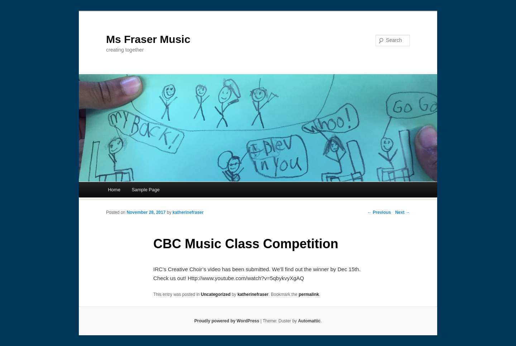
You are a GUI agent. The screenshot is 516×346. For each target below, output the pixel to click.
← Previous (379, 212)
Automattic (309, 320)
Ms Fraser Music (148, 39)
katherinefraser (188, 212)
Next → (402, 212)
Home (114, 189)
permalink (308, 294)
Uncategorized (216, 294)
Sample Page (145, 189)
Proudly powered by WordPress (226, 320)
